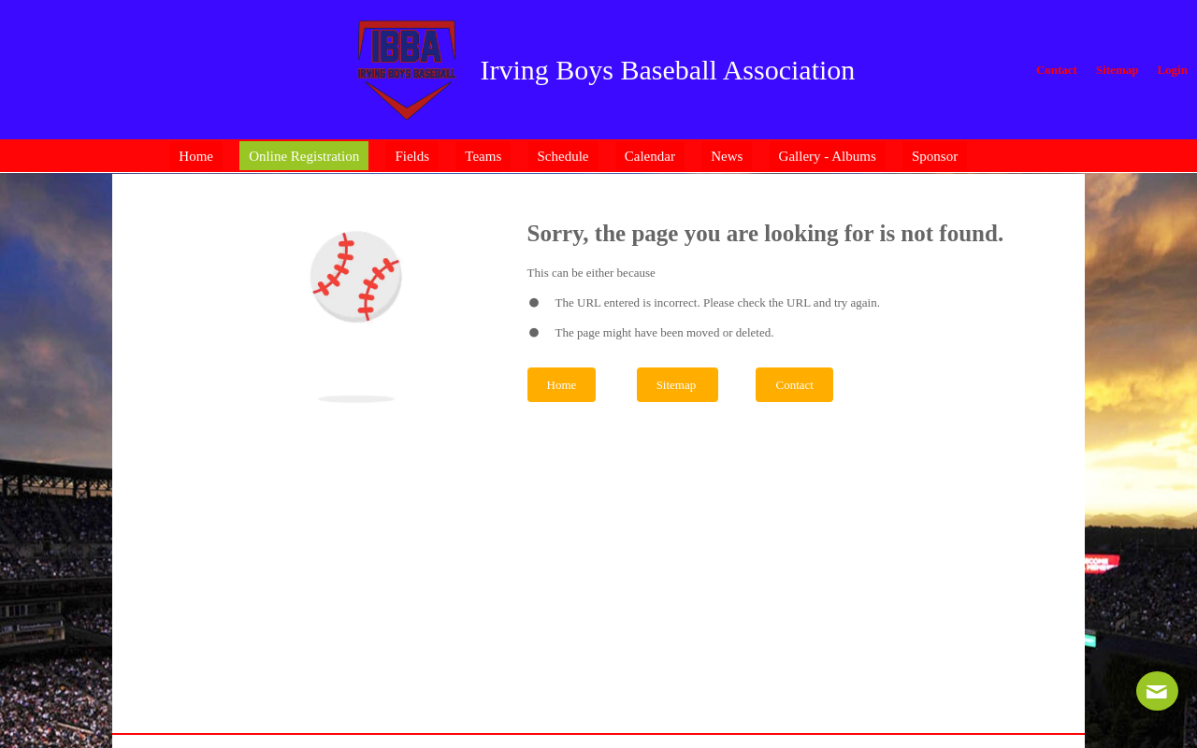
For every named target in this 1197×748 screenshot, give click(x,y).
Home (562, 385)
